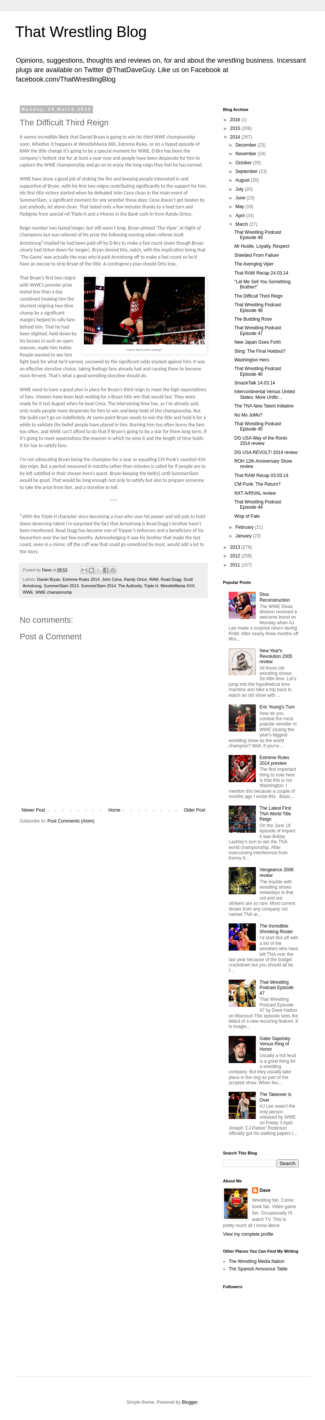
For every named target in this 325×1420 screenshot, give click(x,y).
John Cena (111, 579)
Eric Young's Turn (277, 707)
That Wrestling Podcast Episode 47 (257, 330)
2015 (235, 128)
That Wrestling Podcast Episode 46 (257, 371)
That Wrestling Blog (81, 31)
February (245, 527)
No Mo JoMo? (248, 415)
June (240, 198)
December (246, 145)
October (244, 162)
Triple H (151, 585)
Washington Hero (251, 360)
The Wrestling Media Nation (257, 1261)
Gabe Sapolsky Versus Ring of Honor (275, 1044)
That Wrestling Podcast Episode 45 (257, 426)
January (244, 536)
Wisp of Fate (247, 516)
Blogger (189, 1402)
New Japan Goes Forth (257, 342)
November (246, 153)
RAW (153, 579)
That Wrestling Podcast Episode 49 (257, 235)
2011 (235, 565)
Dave (265, 1190)
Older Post (194, 810)
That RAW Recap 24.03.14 (261, 273)
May (240, 206)
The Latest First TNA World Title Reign (275, 814)
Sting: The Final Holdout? (259, 351)
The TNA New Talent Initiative (264, 406)
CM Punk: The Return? (257, 484)
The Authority (130, 585)
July (240, 189)
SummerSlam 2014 (98, 585)
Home (114, 810)
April (240, 215)
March (242, 224)
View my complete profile (248, 1234)
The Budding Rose (253, 319)
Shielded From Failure (256, 255)
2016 (235, 119)
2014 (235, 137)
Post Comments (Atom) (70, 821)
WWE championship (54, 592)
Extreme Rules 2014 (81, 579)
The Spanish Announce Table (258, 1269)
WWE (28, 592)
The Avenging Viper (254, 264)
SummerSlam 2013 (61, 585)
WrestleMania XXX (178, 585)
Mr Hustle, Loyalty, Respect (261, 246)
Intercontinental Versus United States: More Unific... (264, 394)
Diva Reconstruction (275, 597)
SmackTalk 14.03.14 (254, 383)
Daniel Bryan (48, 579)
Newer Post (33, 810)
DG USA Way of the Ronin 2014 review (260, 440)
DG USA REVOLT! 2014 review (265, 452)
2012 (235, 556)
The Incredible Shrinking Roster (276, 928)
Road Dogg (171, 579)
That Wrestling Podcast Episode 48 (257, 307)
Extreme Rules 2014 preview (274, 760)
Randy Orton (135, 579)
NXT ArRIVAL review (255, 493)
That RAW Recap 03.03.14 (261, 475)
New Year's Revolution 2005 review (276, 656)
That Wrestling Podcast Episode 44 (257, 504)
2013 (235, 547)
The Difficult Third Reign (258, 296)
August (243, 180)
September (247, 171)
